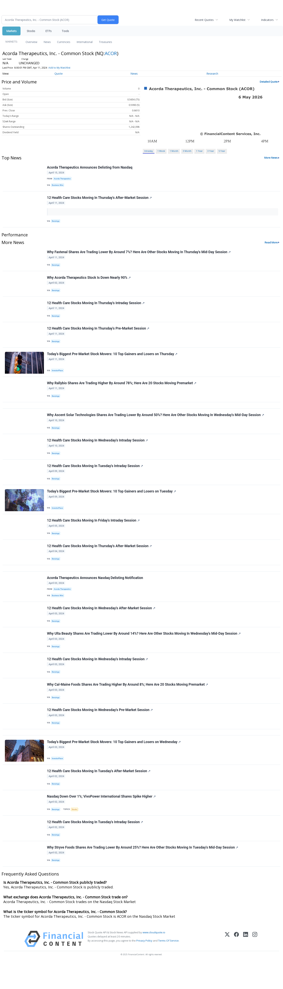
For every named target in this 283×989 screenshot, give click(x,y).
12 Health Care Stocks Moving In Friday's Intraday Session (93, 533)
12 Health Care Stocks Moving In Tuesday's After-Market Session (99, 794)
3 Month (187, 150)
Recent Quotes (204, 20)
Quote (58, 73)
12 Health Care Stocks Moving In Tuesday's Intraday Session (95, 477)
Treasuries (105, 42)
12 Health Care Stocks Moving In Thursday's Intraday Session (96, 307)
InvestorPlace (58, 377)
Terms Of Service (168, 967)
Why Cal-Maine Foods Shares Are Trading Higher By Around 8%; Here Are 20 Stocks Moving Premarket (127, 704)
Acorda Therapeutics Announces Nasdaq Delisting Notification (95, 593)
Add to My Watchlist (59, 67)
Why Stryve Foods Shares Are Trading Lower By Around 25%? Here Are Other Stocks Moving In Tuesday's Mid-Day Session (142, 874)
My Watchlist (237, 20)
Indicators (267, 20)
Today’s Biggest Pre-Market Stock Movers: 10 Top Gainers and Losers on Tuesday (111, 503)
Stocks (31, 31)
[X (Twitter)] (227, 965)
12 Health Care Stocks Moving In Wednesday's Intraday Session (97, 450)
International (85, 42)
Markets (11, 31)
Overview (31, 42)
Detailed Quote (269, 81)
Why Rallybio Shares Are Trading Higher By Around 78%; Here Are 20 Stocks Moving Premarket (121, 390)
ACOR (111, 53)
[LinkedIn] (246, 965)
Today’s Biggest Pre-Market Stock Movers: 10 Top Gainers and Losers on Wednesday (114, 764)
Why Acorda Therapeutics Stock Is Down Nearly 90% (89, 281)
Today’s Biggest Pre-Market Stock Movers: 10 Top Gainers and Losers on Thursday (112, 360)
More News (271, 157)
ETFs (48, 31)
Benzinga (56, 223)
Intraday (148, 150)
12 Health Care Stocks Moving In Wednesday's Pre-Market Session (100, 731)
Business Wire (58, 186)
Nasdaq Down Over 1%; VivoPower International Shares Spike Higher (101, 821)
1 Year (199, 150)
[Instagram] (255, 965)
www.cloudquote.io (154, 959)
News (47, 42)
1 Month (174, 150)
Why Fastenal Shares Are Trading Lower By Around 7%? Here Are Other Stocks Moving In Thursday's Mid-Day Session (139, 254)
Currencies (63, 42)
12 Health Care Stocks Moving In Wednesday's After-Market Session (101, 625)
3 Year (210, 150)
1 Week (161, 150)
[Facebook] (236, 965)
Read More (271, 244)
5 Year (222, 150)
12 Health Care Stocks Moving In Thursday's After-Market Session (99, 199)
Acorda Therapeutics (63, 179)
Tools (65, 31)
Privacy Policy (144, 967)
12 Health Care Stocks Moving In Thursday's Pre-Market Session (98, 334)
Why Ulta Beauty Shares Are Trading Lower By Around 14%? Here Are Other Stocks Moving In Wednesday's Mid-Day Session (144, 651)
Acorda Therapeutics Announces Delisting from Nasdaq (90, 168)
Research (212, 73)
